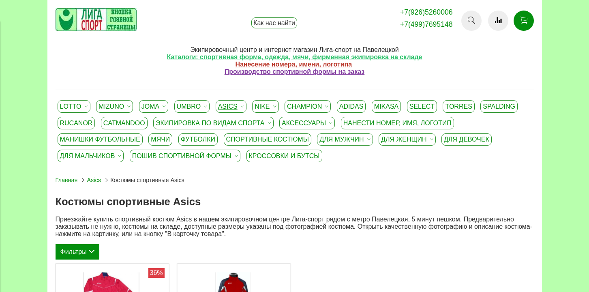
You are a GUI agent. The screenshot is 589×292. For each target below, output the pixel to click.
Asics (94, 180)
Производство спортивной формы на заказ (294, 71)
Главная (67, 180)
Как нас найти (274, 22)
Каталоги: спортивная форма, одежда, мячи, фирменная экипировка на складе (294, 57)
